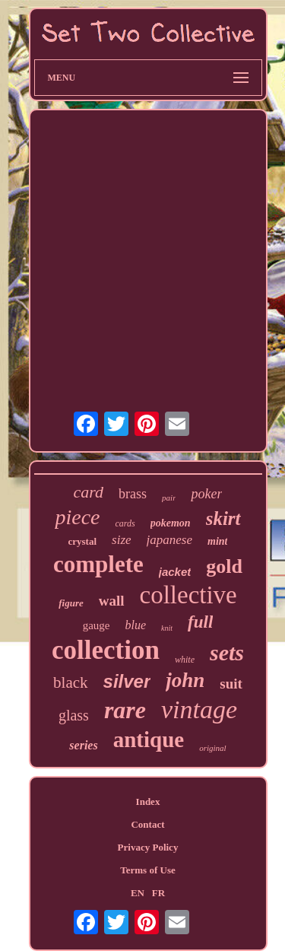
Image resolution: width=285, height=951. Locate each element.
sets (227, 652)
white (185, 659)
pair (169, 497)
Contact (147, 824)
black (70, 682)
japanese (169, 540)
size (121, 540)
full (200, 621)
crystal (82, 541)
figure (71, 603)
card (89, 491)
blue (136, 625)
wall (112, 601)
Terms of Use (147, 870)
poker (206, 493)
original (212, 747)
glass (74, 715)
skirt (223, 518)
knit (167, 628)
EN (137, 893)
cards (125, 523)
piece (77, 517)
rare (125, 710)
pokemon (170, 523)
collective (188, 595)
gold (224, 566)
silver (127, 681)
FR (158, 893)
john (185, 680)
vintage (199, 709)
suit (231, 684)
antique (148, 739)
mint (217, 541)
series (83, 745)
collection (106, 650)
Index (148, 801)
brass (133, 493)
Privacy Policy (148, 847)
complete (98, 564)
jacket (175, 571)
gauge (96, 625)
